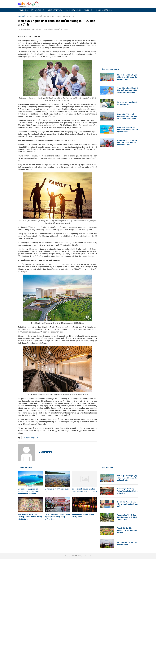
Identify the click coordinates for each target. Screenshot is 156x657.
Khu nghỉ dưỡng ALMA (30, 438)
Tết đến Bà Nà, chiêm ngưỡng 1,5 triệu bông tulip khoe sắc (127, 530)
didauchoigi (45, 452)
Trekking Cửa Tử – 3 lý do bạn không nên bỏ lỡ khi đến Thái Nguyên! (127, 517)
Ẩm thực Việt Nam (55, 10)
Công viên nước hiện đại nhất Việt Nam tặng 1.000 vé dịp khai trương (127, 129)
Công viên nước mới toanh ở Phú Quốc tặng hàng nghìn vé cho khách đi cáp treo (127, 90)
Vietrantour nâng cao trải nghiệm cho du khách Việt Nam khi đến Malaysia (28, 491)
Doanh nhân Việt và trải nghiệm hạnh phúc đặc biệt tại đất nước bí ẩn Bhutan (127, 116)
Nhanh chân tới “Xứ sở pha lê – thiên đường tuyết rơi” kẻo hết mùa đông (127, 142)
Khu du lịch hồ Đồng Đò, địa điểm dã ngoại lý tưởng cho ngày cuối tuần (127, 77)
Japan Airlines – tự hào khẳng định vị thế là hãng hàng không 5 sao (57, 516)
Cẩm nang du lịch (38, 10)
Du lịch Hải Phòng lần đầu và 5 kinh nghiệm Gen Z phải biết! (127, 504)
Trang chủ (24, 10)
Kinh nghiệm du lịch (73, 10)
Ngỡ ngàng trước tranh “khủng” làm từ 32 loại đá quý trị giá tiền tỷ (30, 516)
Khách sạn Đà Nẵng (104, 10)
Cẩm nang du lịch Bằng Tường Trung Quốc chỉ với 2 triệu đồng (127, 491)
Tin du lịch (88, 10)
